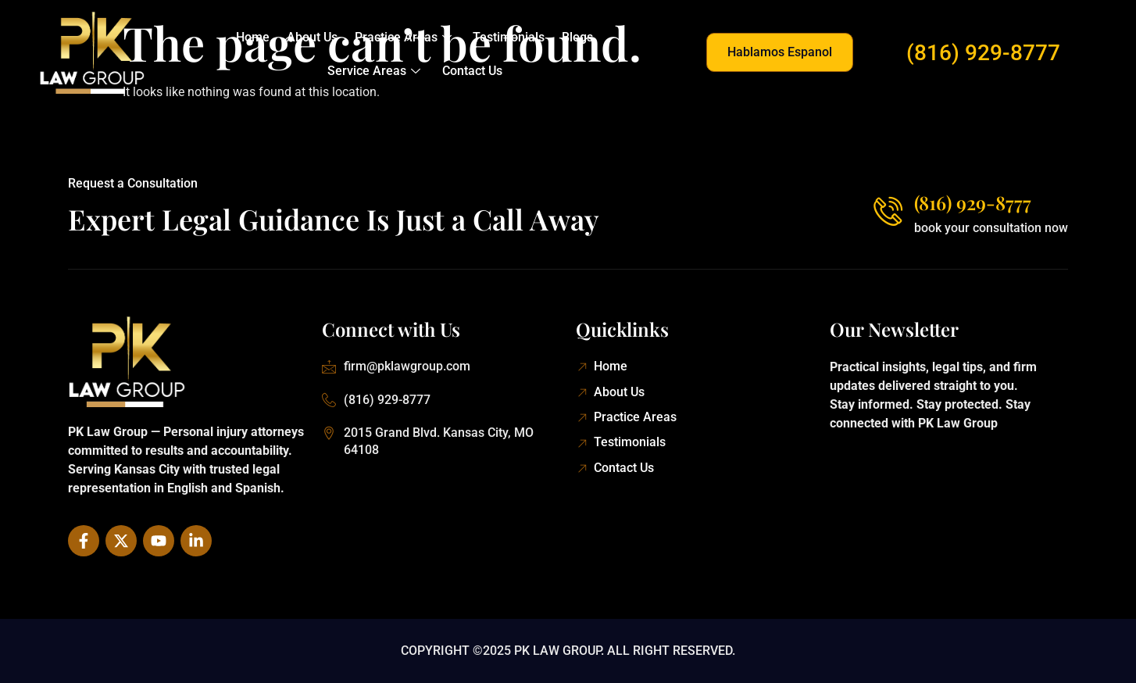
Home (256, 37)
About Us (313, 37)
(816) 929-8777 (983, 53)
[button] (779, 52)
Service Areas (374, 70)
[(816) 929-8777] (886, 210)
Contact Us (471, 70)
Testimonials (508, 37)
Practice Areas (403, 37)
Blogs (575, 37)
